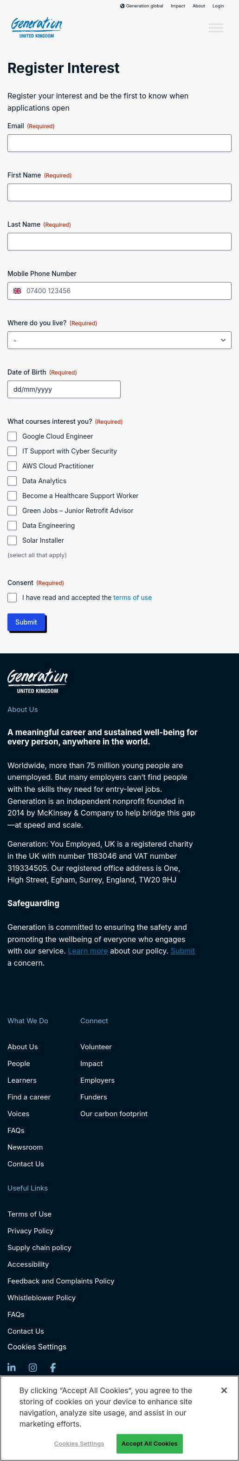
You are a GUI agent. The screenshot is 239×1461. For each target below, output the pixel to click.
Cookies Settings (36, 1347)
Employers (97, 1080)
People (18, 1063)
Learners (22, 1080)
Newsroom (25, 1147)
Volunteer (96, 1046)
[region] (119, 1418)
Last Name (39, 224)
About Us (22, 1046)
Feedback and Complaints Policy (61, 1281)
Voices (18, 1113)
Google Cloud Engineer (57, 436)
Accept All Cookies (150, 1443)
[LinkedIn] (11, 1367)
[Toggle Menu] (215, 28)
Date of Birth (42, 372)
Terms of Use (29, 1214)
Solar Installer (43, 540)
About (199, 6)
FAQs (16, 1130)
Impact (178, 6)
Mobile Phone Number (42, 273)
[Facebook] (53, 1367)
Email (31, 126)
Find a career (29, 1096)
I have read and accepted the (87, 597)
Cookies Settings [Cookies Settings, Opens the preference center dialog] (79, 1443)
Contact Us (25, 1163)
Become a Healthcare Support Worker (80, 496)
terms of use (132, 597)
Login (218, 6)
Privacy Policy (30, 1230)
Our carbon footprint (114, 1113)
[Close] (224, 1390)
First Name (39, 175)
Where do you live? (52, 323)
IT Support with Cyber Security (69, 451)
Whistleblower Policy (41, 1297)
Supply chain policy (39, 1247)
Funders (93, 1096)
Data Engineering (48, 525)
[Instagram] (33, 1367)
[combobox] (16, 291)
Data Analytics (44, 481)
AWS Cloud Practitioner (58, 466)
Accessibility (28, 1264)
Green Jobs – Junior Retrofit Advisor (77, 510)
